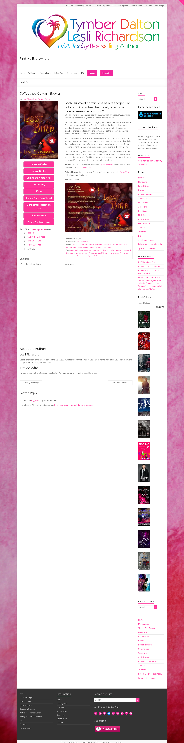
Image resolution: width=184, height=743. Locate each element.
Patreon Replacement (83, 6)
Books (114, 6)
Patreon (23, 694)
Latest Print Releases (147, 661)
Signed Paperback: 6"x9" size (38, 205)
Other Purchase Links (39, 218)
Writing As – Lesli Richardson (31, 717)
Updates (106, 6)
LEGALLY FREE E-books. (149, 266)
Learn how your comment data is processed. (73, 405)
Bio (139, 236)
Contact (141, 228)
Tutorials (142, 232)
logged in (35, 400)
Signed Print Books (146, 628)
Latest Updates (25, 701)
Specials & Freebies (146, 248)
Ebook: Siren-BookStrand (39, 198)
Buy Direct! (97, 6)
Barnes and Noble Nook (39, 178)
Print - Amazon (38, 211)
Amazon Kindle (39, 164)
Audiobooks (143, 219)
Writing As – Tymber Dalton (30, 713)
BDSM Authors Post (147, 262)
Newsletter (106, 73)
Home (22, 73)
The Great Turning (120, 383)
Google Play (39, 184)
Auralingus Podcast (146, 240)
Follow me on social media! (150, 244)
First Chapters (144, 215)
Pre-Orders (143, 203)
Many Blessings (31, 383)
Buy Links (142, 211)
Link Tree (60, 707)
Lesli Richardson (29, 99)
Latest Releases (136, 6)
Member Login (159, 6)
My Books (31, 73)
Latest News (59, 73)
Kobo (39, 191)
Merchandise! (62, 711)
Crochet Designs (26, 698)
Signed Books (62, 719)
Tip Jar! (92, 73)
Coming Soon (123, 6)
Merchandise (143, 624)
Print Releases (144, 223)
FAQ (82, 73)
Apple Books (38, 171)
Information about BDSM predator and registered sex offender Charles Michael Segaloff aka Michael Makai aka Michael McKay (150, 283)
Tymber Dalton (44, 99)
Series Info (148, 6)
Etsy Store (69, 6)
